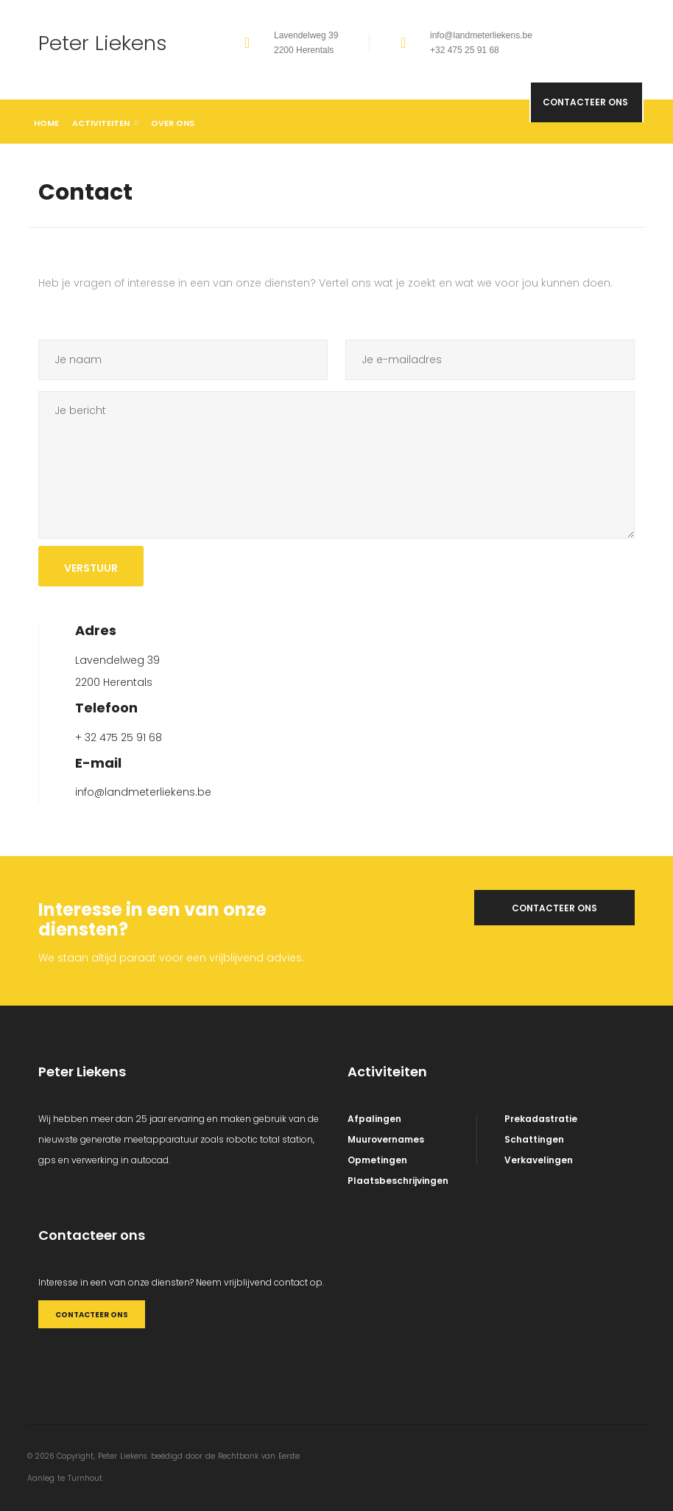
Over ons (172, 123)
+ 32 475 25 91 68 (118, 737)
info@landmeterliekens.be (481, 35)
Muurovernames (386, 1139)
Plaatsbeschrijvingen (398, 1180)
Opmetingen (377, 1160)
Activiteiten (105, 123)
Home (46, 123)
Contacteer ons (578, 128)
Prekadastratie (540, 1118)
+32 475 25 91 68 (464, 50)
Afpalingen (374, 1118)
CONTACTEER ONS (89, 1314)
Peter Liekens (106, 42)
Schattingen (534, 1139)
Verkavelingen (538, 1160)
